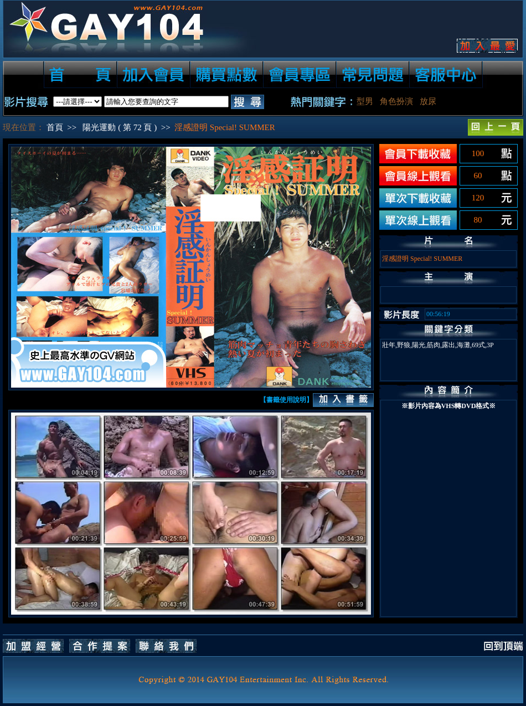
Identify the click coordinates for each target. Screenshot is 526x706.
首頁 (55, 127)
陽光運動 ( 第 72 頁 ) (119, 127)
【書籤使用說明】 (286, 400)
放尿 (428, 101)
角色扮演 (396, 101)
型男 (365, 101)
